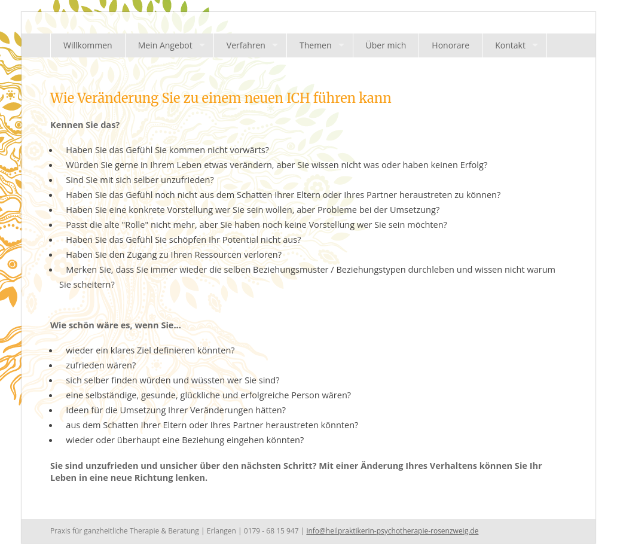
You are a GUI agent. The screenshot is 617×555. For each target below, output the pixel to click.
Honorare (450, 45)
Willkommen (87, 45)
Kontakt (510, 45)
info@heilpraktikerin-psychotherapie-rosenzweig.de (392, 531)
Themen (316, 45)
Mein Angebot (165, 45)
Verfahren (246, 45)
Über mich (386, 45)
